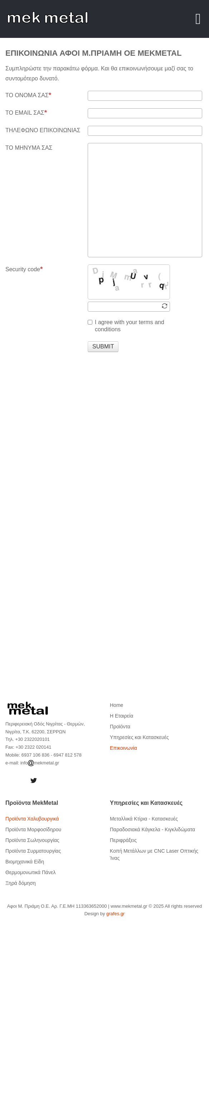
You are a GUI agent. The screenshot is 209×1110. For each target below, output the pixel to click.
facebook (14, 780)
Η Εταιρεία (121, 716)
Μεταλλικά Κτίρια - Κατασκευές (144, 819)
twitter (33, 780)
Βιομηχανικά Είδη (24, 861)
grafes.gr (115, 913)
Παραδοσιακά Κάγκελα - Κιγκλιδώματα (152, 829)
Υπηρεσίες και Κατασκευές (139, 737)
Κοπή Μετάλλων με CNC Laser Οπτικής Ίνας (154, 854)
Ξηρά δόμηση (20, 883)
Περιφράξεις (123, 840)
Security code (24, 269)
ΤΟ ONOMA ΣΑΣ (28, 95)
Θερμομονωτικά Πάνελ (30, 872)
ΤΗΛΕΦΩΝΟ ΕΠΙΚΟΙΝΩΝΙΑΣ (43, 130)
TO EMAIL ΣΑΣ (26, 112)
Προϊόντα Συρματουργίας (33, 851)
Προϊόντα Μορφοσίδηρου (33, 829)
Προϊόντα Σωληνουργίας (32, 840)
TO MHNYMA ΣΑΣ (29, 148)
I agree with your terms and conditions (126, 325)
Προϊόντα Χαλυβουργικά (32, 819)
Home (116, 705)
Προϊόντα (120, 726)
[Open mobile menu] (198, 19)
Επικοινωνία (123, 748)
